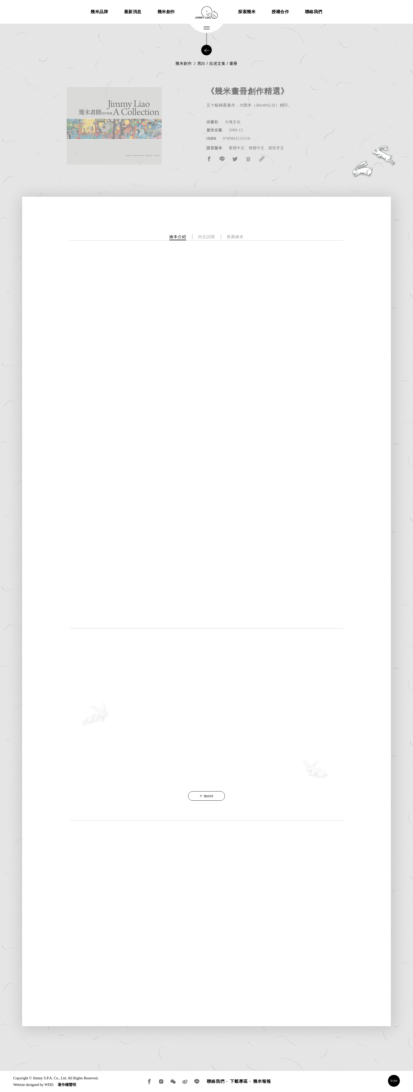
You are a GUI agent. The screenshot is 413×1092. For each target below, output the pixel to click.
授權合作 (280, 11)
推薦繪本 (235, 236)
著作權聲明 (67, 1085)
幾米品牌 (99, 11)
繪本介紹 (177, 236)
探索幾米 (246, 11)
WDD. (49, 1085)
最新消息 (132, 11)
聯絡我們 (313, 11)
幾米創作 (166, 11)
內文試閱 (206, 236)
